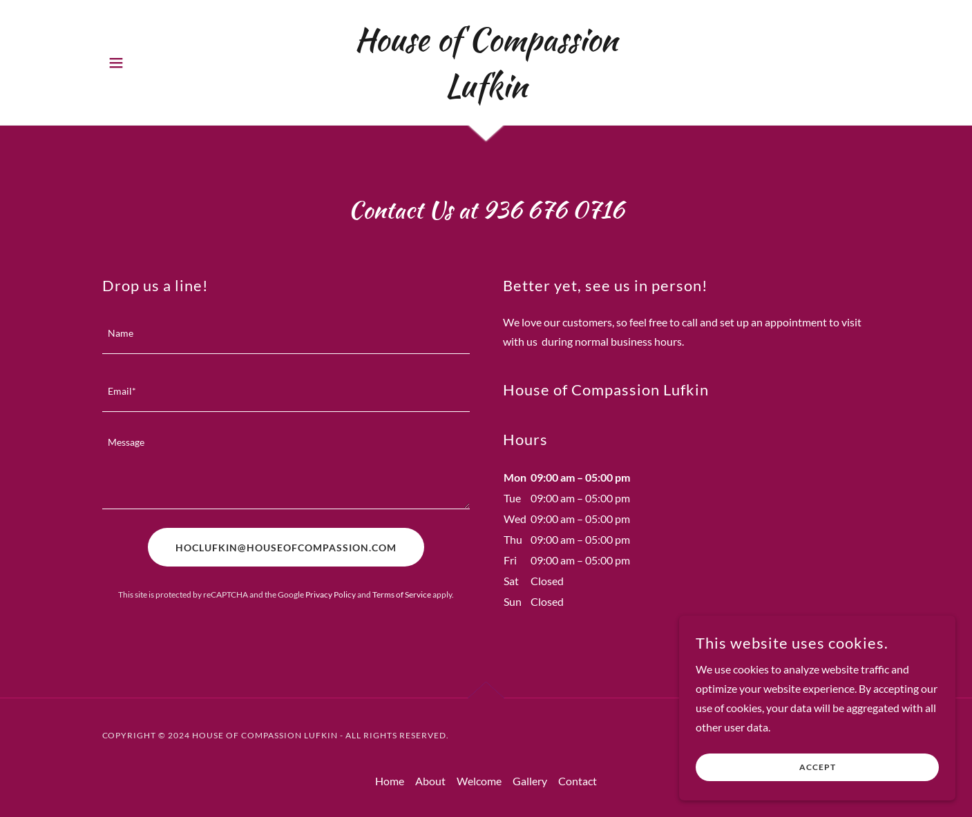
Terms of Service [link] (401, 594)
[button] (116, 63)
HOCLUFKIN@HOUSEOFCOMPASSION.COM (286, 547)
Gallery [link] (530, 780)
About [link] (430, 780)
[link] (486, 92)
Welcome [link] (479, 780)
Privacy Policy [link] (330, 594)
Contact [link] (577, 780)
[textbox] (286, 333)
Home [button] (389, 780)
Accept (817, 767)
